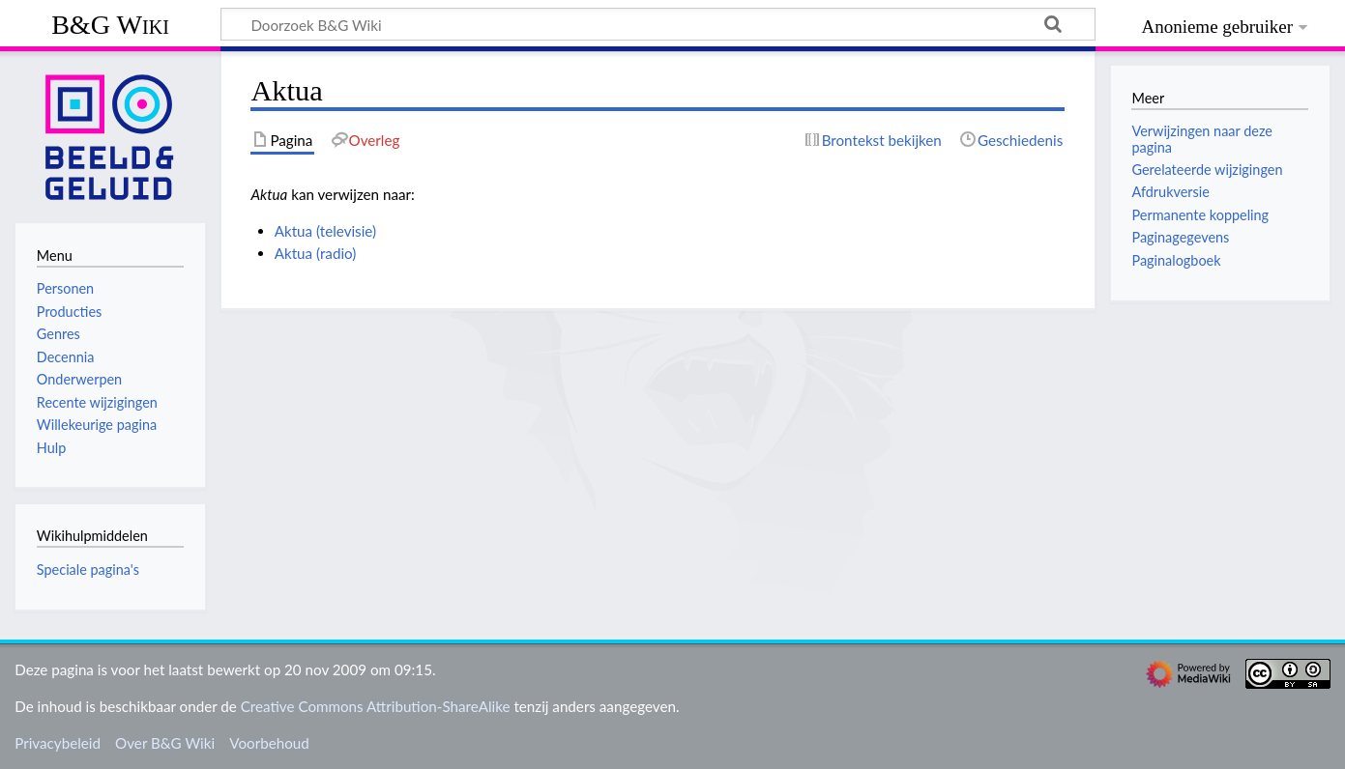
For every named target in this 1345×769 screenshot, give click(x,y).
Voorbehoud (268, 743)
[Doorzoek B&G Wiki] (658, 24)
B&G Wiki (110, 25)
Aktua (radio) (316, 253)
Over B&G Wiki (165, 743)
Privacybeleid (58, 743)
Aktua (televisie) (325, 231)
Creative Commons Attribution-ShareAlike (376, 706)
